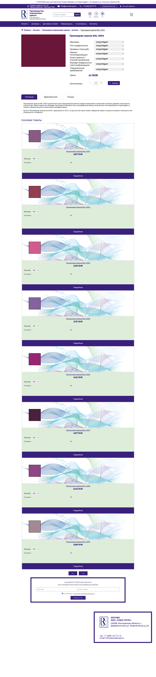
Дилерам (35, 24)
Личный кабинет (128, 6)
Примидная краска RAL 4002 (78, 207)
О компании (81, 24)
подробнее (78, 176)
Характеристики (50, 97)
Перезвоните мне (108, 6)
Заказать (113, 83)
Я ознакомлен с (78, 593)
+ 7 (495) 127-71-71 (89, 6)
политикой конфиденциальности (84, 593)
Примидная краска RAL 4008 (78, 486)
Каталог (25, 24)
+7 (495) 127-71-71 (112, 635)
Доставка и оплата (50, 24)
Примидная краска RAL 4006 (78, 375)
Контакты (93, 24)
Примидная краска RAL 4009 (78, 542)
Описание (29, 97)
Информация (67, 24)
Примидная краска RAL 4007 (78, 430)
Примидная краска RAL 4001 (78, 151)
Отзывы (70, 97)
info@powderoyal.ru (69, 6)
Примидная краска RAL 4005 (78, 319)
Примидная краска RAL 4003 (78, 263)
